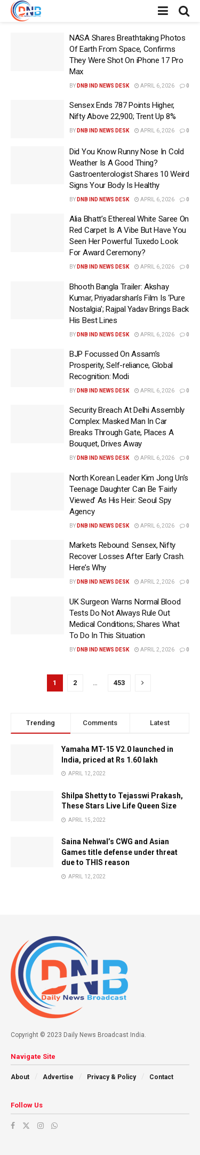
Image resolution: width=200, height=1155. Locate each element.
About (20, 1077)
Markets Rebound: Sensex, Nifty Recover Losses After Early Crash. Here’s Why (127, 556)
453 (119, 683)
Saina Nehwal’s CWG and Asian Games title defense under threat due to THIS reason (119, 852)
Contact (161, 1077)
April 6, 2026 (154, 86)
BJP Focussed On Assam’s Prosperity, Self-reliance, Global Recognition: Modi (121, 365)
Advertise (58, 1077)
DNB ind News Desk (103, 86)
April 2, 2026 (154, 582)
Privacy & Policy (111, 1077)
